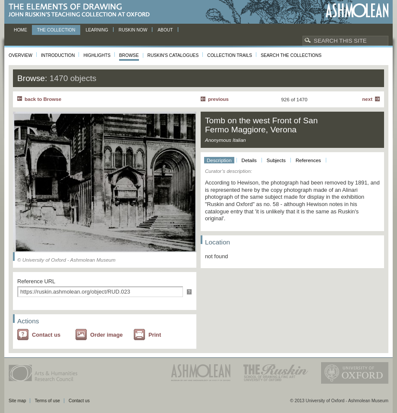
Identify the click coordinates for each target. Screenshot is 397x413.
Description (219, 160)
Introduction (58, 55)
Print (154, 335)
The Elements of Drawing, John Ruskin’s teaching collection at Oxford (82, 10)
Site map (17, 400)
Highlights (96, 55)
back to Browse (43, 99)
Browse (129, 55)
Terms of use (47, 400)
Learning (96, 30)
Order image (106, 335)
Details (249, 160)
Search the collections (291, 55)
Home (20, 30)
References (308, 160)
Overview (20, 55)
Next (367, 99)
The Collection (56, 30)
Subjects (276, 160)
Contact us (46, 335)
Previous (218, 99)
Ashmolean (357, 10)
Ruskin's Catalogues (173, 55)
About (165, 30)
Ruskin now (133, 30)
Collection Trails (229, 55)
